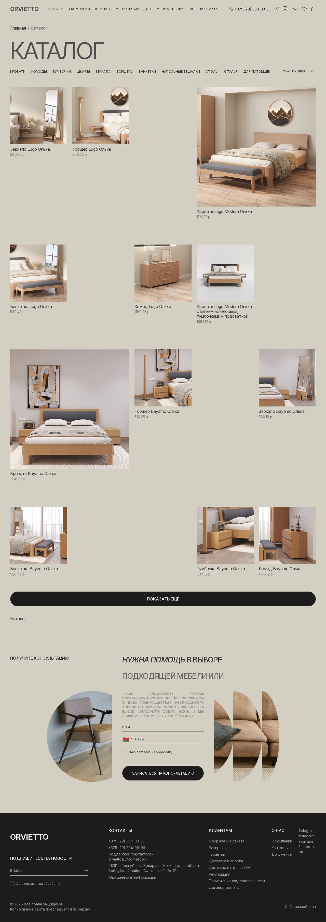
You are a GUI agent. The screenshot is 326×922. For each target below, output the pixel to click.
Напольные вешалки (181, 71)
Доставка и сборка (226, 861)
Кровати (17, 71)
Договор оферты (224, 887)
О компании (78, 9)
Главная (18, 28)
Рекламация (219, 874)
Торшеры (124, 71)
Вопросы (130, 9)
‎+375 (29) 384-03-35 (126, 841)
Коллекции (173, 9)
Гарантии (217, 854)
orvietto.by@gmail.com (127, 859)
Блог (191, 9)
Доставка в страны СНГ (230, 867)
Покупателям (106, 9)
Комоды (39, 71)
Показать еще (163, 598)
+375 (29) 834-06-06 (126, 848)
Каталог (56, 9)
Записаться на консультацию (163, 773)
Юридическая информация (132, 877)
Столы (212, 71)
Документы (281, 854)
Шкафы (83, 71)
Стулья (231, 71)
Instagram (306, 836)
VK (300, 852)
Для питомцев (256, 71)
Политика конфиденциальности (237, 881)
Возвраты (217, 848)
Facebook (307, 846)
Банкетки (147, 71)
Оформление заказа (226, 841)
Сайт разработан (300, 906)
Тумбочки (61, 71)
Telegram (306, 830)
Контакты (209, 9)
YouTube (306, 841)
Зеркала (103, 71)
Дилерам (151, 9)
